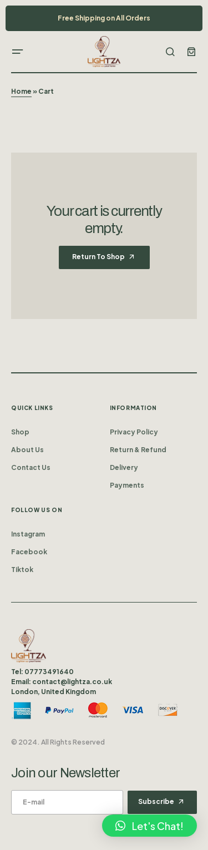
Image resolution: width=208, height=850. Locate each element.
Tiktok (22, 569)
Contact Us (30, 467)
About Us (27, 450)
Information (134, 407)
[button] (17, 51)
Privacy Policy (134, 432)
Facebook (29, 552)
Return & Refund (138, 450)
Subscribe (156, 801)
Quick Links (32, 407)
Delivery (124, 467)
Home (21, 91)
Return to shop (98, 256)
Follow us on (36, 510)
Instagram (28, 534)
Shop (20, 432)
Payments (127, 485)
